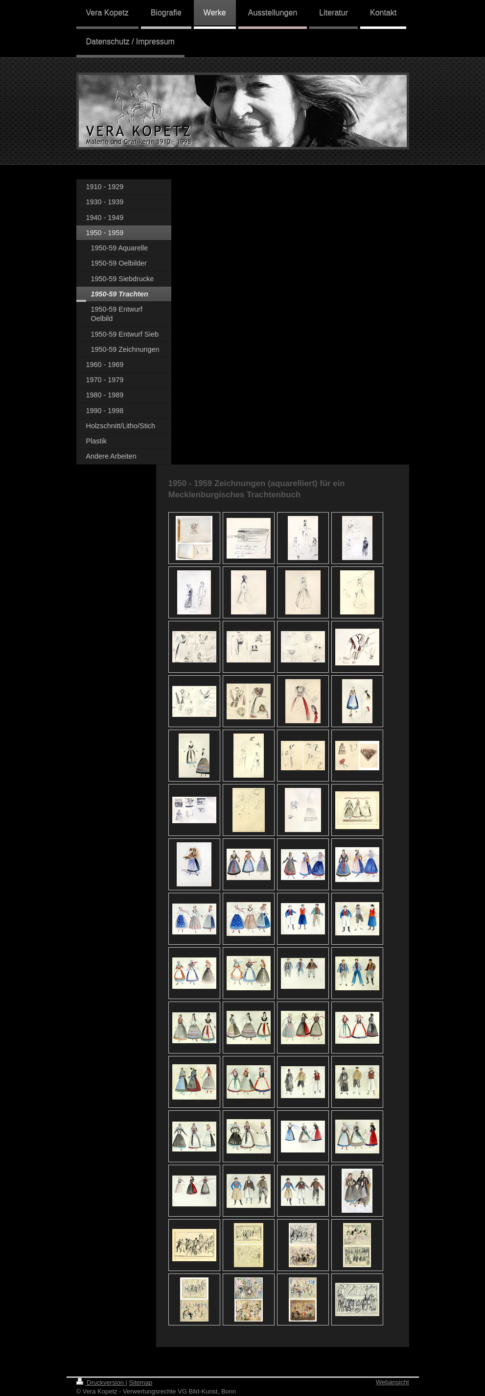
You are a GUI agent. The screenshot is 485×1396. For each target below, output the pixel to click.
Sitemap (141, 1382)
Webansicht (392, 1382)
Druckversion (101, 1382)
